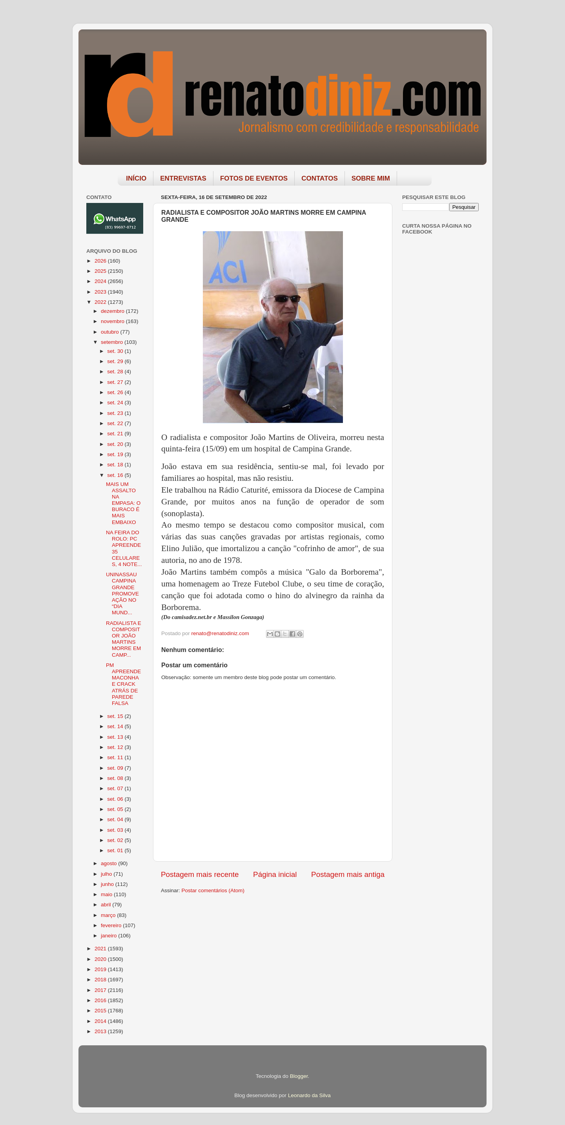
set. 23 (115, 413)
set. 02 (115, 840)
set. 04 (115, 819)
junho (108, 884)
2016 (101, 1000)
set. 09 (115, 768)
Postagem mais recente (200, 874)
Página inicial (275, 874)
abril (106, 905)
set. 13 (115, 737)
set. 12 (115, 747)
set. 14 (115, 726)
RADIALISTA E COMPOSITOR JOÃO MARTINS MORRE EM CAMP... (123, 639)
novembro (113, 321)
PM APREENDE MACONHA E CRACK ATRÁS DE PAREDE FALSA (123, 684)
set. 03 (115, 830)
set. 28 (115, 371)
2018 (101, 980)
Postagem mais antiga (348, 874)
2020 (101, 959)
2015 (101, 1011)
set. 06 (115, 799)
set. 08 (115, 778)
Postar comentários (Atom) (213, 890)
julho (107, 874)
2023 (101, 292)
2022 (101, 302)
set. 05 (115, 809)
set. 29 (115, 361)
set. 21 (115, 433)
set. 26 (115, 392)
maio (107, 894)
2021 (101, 949)
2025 (101, 271)
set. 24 (115, 402)
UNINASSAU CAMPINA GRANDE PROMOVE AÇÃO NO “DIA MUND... (122, 593)
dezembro (113, 311)
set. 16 (115, 475)
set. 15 (115, 716)
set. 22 (115, 423)
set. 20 (115, 444)
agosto (109, 863)
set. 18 (115, 465)
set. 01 (115, 850)
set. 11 (115, 757)
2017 (101, 990)
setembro (112, 342)
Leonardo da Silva (309, 1095)
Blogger (299, 1076)
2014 (101, 1021)
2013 (101, 1031)
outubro (110, 332)
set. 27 (115, 382)
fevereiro (112, 925)
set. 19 (115, 454)
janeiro (109, 936)
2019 (101, 969)
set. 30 (115, 351)
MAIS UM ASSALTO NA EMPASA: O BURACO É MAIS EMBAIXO (123, 503)
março (109, 915)
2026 (101, 261)
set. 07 (115, 788)
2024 (101, 281)
